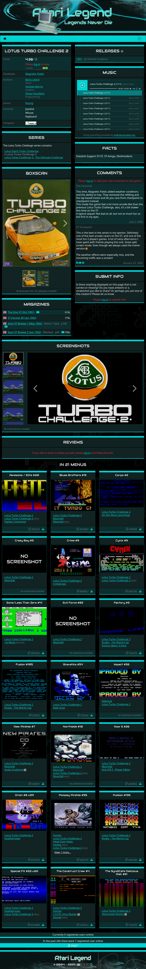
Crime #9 (73, 540)
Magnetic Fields (34, 74)
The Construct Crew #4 (73, 871)
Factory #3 (122, 602)
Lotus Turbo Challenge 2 (18, 515)
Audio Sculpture (14, 769)
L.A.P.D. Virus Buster (65, 914)
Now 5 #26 (121, 726)
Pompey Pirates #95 (73, 795)
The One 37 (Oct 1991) (21, 312)
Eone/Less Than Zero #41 (24, 602)
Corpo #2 (121, 475)
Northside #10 (73, 726)
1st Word (10, 642)
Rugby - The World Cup (115, 642)
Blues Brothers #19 (72, 475)
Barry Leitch (32, 79)
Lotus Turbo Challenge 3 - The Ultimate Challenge (33, 157)
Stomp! (57, 911)
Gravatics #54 (73, 664)
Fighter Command (15, 521)
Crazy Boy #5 (24, 540)
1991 (79, 59)
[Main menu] (139, 38)
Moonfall (58, 518)
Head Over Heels (63, 841)
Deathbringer (12, 838)
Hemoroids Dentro (113, 914)
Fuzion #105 (24, 664)
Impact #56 (121, 664)
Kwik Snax (59, 708)
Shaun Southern (34, 93)
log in (37, 64)
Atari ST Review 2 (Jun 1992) (24, 332)
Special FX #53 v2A (24, 871)
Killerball (107, 701)
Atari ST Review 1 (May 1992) (25, 323)
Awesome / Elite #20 (24, 475)
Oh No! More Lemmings (116, 515)
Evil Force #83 (73, 602)
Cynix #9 (122, 540)
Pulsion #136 (122, 795)
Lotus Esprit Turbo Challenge (21, 151)
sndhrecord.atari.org (124, 135)
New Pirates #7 (24, 726)
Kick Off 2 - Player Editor (116, 769)
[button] (8, 223)
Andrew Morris (34, 86)
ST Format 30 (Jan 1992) (22, 317)
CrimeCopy (59, 584)
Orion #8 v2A (24, 795)
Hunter (57, 835)
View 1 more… (62, 852)
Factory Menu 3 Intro (114, 645)
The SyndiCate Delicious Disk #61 (121, 872)
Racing (29, 103)
